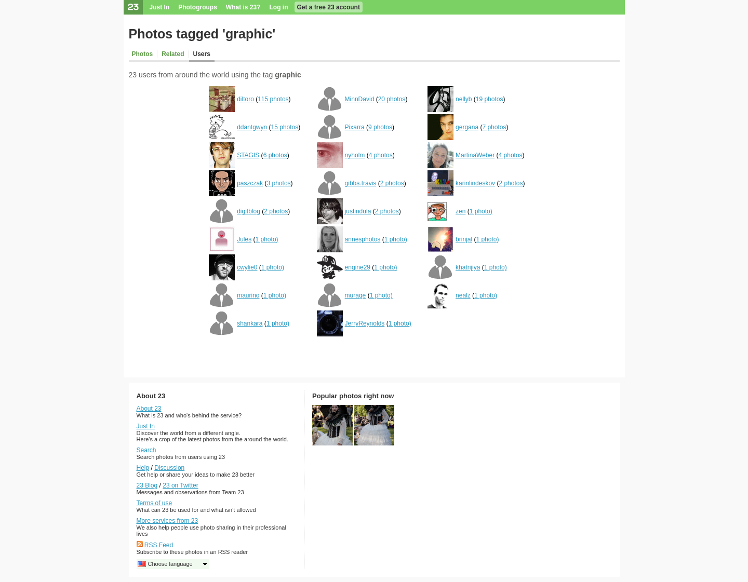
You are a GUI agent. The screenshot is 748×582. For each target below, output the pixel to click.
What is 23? (243, 7)
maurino (248, 295)
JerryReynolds (365, 323)
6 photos (275, 155)
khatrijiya (468, 267)
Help (143, 467)
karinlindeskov (475, 183)
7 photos (494, 127)
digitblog (248, 211)
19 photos (489, 99)
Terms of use (154, 503)
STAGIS (248, 155)
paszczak (250, 183)
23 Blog (147, 485)
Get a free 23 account (328, 7)
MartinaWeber (475, 155)
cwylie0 (247, 267)
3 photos (279, 183)
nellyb (464, 99)
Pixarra (355, 127)
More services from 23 (167, 520)
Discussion (169, 467)
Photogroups (197, 7)
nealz (463, 295)
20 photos (392, 99)
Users (201, 54)
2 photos (392, 183)
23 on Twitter (180, 485)
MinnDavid (360, 99)
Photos (142, 54)
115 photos (273, 99)
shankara (249, 323)
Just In (160, 7)
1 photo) (481, 211)
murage (355, 295)
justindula (358, 211)
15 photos (285, 127)
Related (173, 54)
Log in (279, 7)
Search (146, 450)
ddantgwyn (252, 127)
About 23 (149, 408)
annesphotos (363, 239)
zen (460, 211)
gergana (467, 127)
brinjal (464, 239)
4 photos (381, 155)
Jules (244, 239)
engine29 (357, 267)
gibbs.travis (361, 183)
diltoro (245, 99)
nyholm (355, 155)
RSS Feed (158, 545)
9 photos (380, 127)
